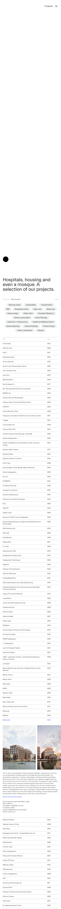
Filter (56, 270)
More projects (15, 270)
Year (48, 310)
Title (4, 310)
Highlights (6, 270)
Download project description (12, 767)
